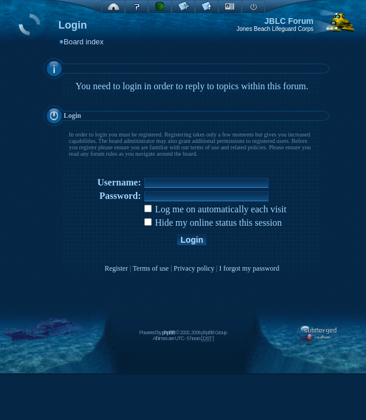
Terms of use (151, 268)
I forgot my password (249, 268)
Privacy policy (194, 268)
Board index (83, 41)
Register (116, 268)
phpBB (168, 332)
